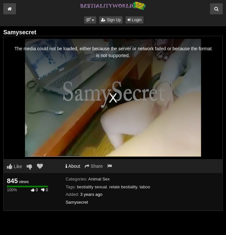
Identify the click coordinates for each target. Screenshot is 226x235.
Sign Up (111, 20)
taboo (145, 186)
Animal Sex (99, 179)
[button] (90, 20)
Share (94, 166)
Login (135, 20)
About (73, 166)
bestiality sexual (92, 186)
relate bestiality (123, 186)
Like (14, 166)
